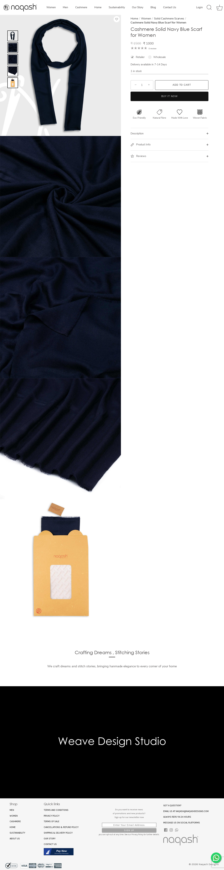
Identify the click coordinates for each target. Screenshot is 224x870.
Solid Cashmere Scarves (169, 18)
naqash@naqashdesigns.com (192, 811)
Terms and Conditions (56, 810)
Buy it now (169, 96)
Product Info (140, 145)
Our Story (137, 7)
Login (199, 7)
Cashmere (81, 7)
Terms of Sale (51, 821)
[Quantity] (142, 85)
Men (65, 7)
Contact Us (169, 7)
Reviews (138, 156)
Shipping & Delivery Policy (58, 832)
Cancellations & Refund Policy (61, 827)
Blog (153, 7)
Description (137, 133)
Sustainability (117, 7)
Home (98, 7)
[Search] (209, 7)
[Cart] (218, 7)
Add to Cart (182, 85)
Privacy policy (51, 815)
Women (51, 7)
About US (15, 838)
